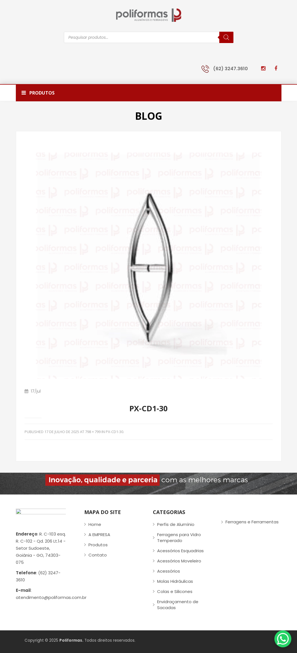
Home (94, 524)
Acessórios (168, 571)
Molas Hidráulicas (175, 581)
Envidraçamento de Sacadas (177, 605)
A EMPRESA (99, 535)
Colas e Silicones (174, 591)
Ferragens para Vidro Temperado (179, 537)
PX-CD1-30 (114, 431)
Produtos (98, 545)
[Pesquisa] (226, 37)
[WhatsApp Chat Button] (282, 638)
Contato (97, 555)
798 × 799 (93, 431)
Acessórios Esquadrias (180, 551)
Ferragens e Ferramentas (252, 522)
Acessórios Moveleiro (179, 561)
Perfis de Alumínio (175, 524)
